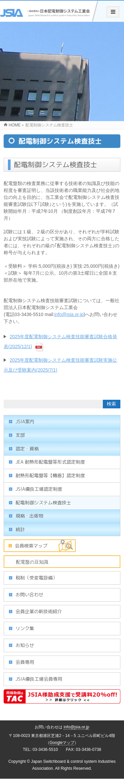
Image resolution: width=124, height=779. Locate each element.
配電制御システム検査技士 (43, 502)
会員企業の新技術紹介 (39, 611)
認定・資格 (27, 448)
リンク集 (25, 628)
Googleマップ (62, 742)
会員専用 (25, 662)
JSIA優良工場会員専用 (39, 679)
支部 (20, 435)
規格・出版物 (29, 516)
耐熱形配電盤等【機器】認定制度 (50, 475)
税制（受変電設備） (36, 577)
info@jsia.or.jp (69, 314)
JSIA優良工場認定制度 (39, 489)
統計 (20, 529)
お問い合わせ (29, 594)
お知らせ (25, 645)
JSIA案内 (25, 421)
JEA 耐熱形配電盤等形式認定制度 (50, 462)
